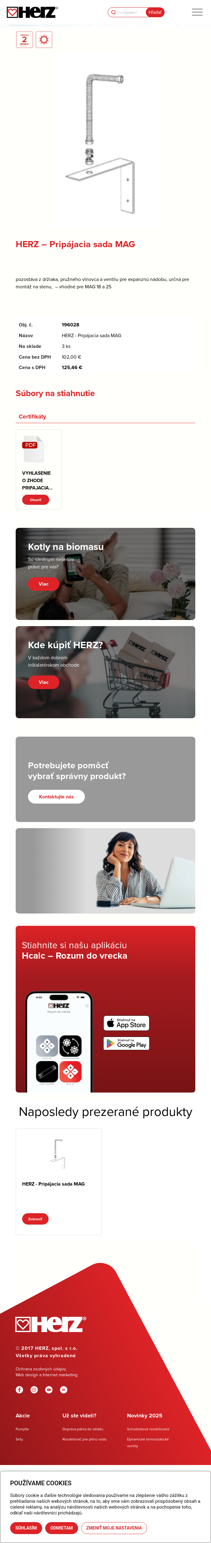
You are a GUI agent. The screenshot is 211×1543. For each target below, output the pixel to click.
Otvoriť (36, 499)
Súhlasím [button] (26, 1527)
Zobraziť (35, 1219)
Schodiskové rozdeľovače (148, 1429)
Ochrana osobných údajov (41, 1369)
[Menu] (197, 12)
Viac (44, 583)
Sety (19, 1439)
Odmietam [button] (61, 1527)
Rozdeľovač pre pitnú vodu (84, 1439)
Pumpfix (22, 1429)
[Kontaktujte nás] (56, 797)
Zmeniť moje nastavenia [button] (114, 1527)
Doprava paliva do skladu (82, 1429)
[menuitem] (197, 12)
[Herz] (33, 12)
